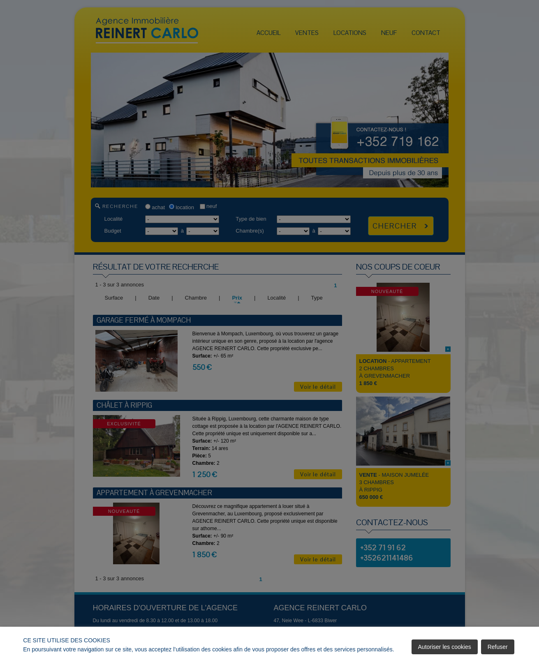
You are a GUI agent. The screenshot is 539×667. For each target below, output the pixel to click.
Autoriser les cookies (444, 647)
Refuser (498, 647)
